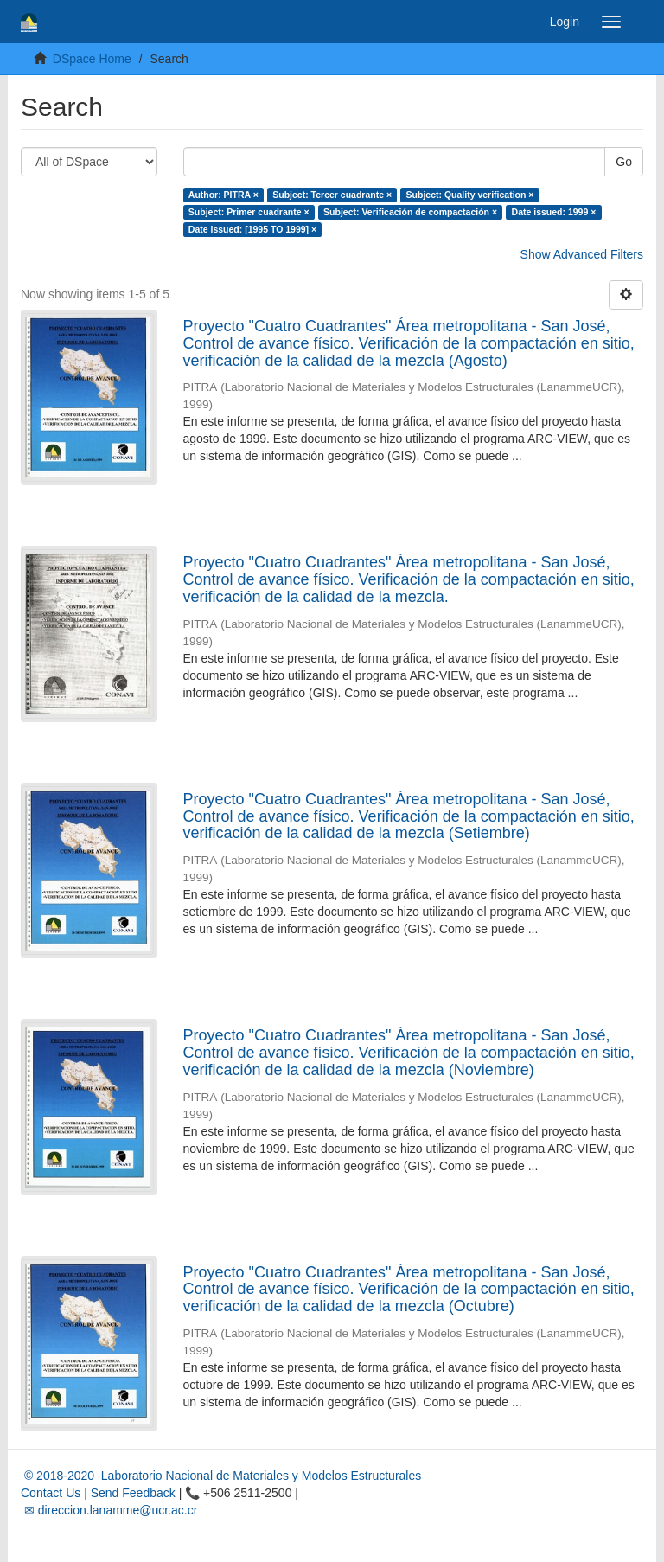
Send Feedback (133, 1493)
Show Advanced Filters (581, 254)
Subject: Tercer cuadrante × (332, 194)
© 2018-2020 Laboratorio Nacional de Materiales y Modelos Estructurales (221, 1475)
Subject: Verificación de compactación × (410, 212)
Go (624, 162)
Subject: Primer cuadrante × (249, 212)
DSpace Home (92, 59)
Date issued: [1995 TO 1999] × (252, 229)
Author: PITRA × (223, 194)
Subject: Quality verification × (470, 194)
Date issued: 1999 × (554, 212)
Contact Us (50, 1493)
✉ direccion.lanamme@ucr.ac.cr (109, 1510)
